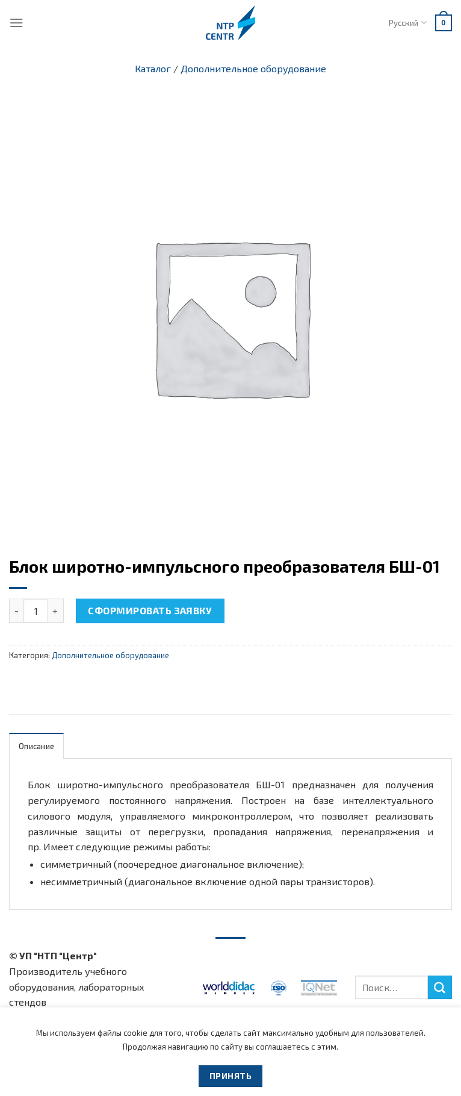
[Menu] (16, 22)
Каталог (153, 68)
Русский (407, 22)
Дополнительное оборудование (253, 68)
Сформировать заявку (150, 610)
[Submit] (440, 988)
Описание (36, 746)
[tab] (36, 746)
